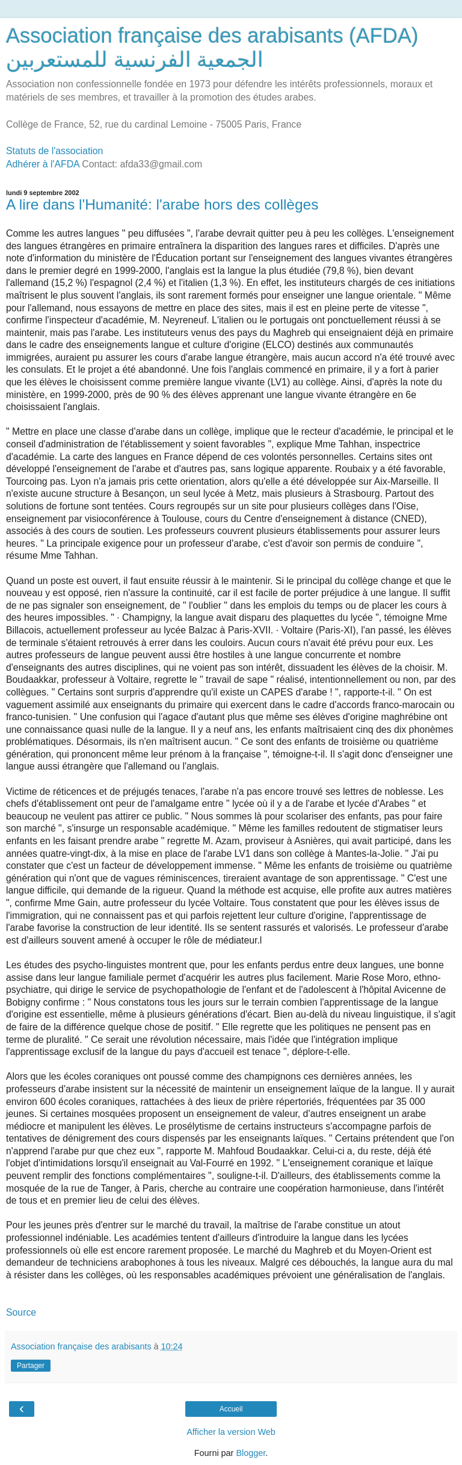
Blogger (250, 1453)
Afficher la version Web (230, 1432)
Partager (31, 1365)
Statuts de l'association (54, 151)
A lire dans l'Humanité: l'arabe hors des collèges (162, 204)
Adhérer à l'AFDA (42, 164)
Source (21, 1312)
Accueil (231, 1409)
